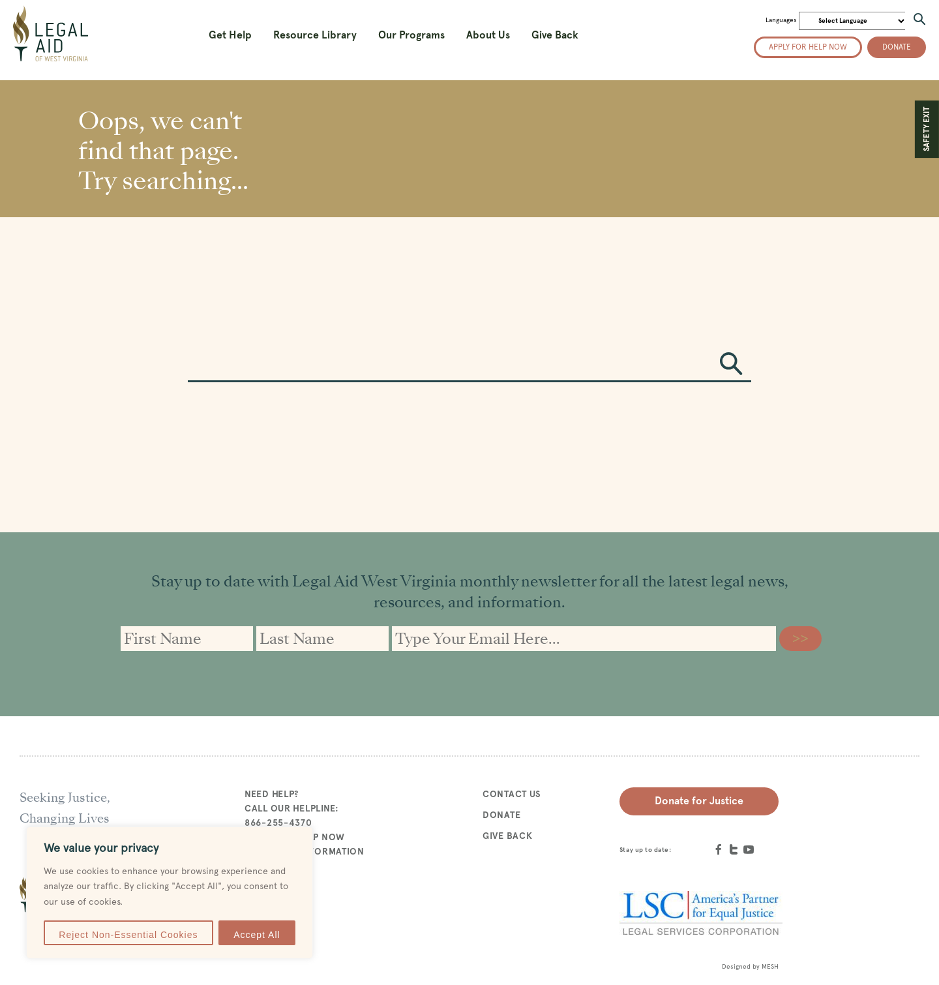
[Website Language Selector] (853, 21)
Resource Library (315, 35)
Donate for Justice (699, 801)
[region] (169, 892)
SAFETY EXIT (926, 129)
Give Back (554, 35)
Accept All (256, 935)
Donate (896, 47)
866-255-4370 (278, 822)
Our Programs (411, 35)
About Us (488, 35)
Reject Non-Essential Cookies (128, 935)
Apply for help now (808, 47)
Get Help (230, 35)
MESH (770, 966)
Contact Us (512, 794)
